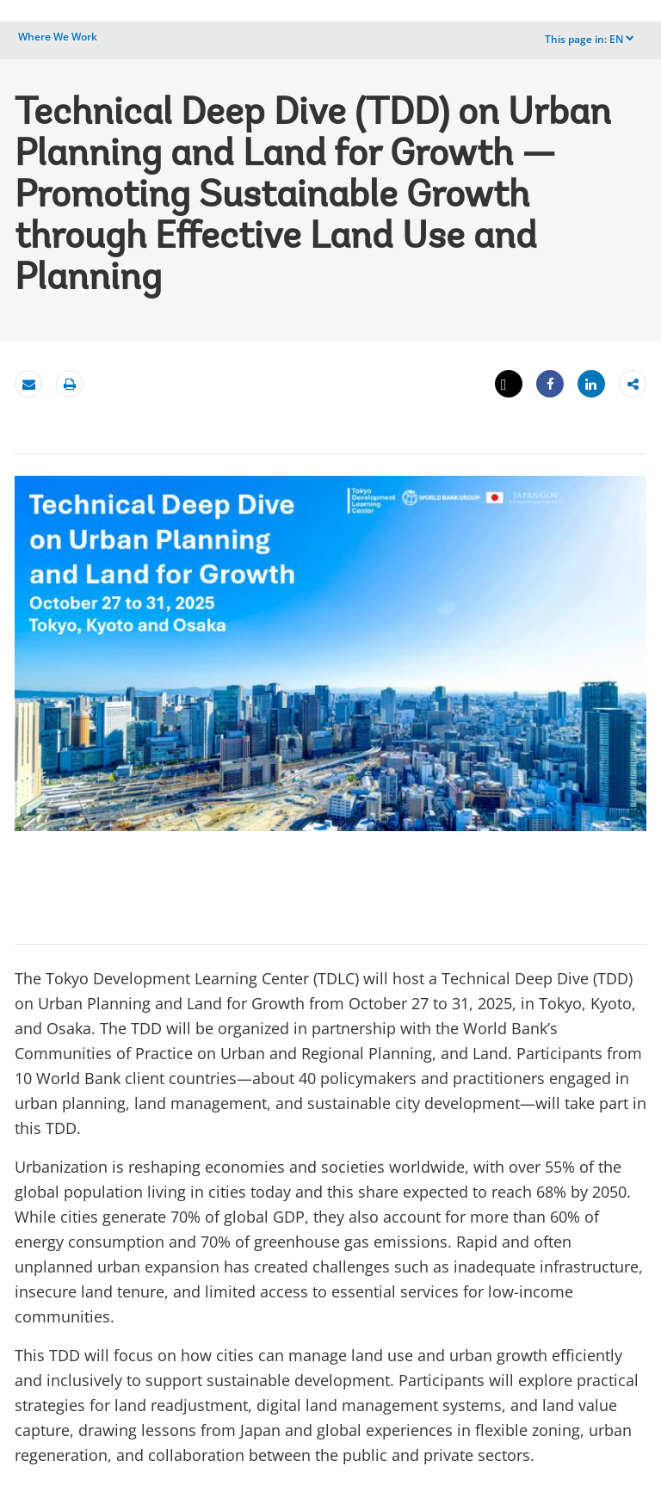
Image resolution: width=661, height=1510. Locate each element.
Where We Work (57, 36)
